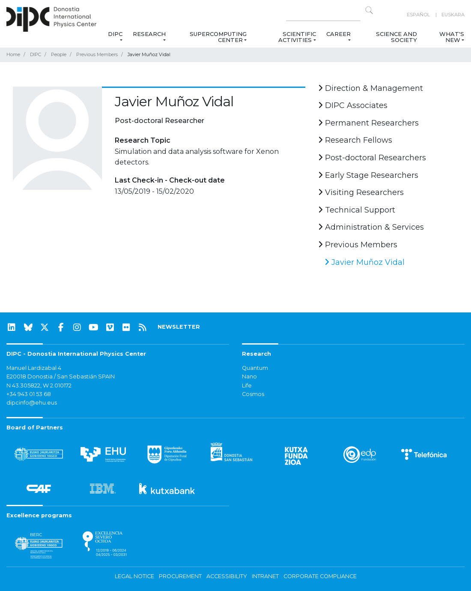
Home (13, 54)
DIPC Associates (353, 105)
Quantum (255, 368)
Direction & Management (370, 88)
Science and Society (396, 36)
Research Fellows (355, 140)
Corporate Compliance (320, 576)
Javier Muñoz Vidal (365, 262)
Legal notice (134, 576)
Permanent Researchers (368, 123)
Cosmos (253, 394)
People (58, 54)
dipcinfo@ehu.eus (31, 402)
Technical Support (356, 210)
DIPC (114, 33)
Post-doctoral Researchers (372, 157)
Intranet (265, 576)
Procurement (180, 576)
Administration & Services (371, 227)
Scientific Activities (297, 36)
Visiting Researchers (361, 192)
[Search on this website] (323, 15)
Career (338, 33)
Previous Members (97, 54)
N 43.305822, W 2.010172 (39, 385)
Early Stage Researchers (368, 175)
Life (247, 385)
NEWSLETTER (179, 327)
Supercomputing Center (218, 36)
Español (418, 15)
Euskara (453, 15)
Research (149, 33)
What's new (451, 36)
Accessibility (226, 576)
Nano (249, 376)
